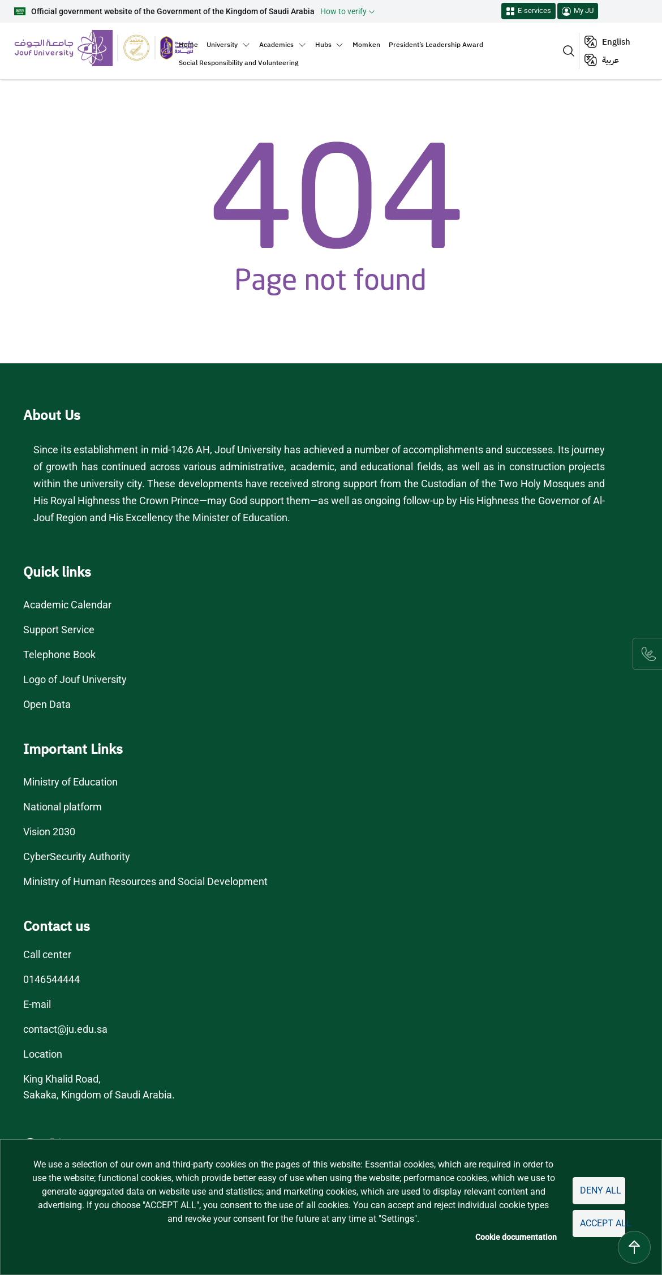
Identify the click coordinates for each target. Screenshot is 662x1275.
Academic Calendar (67, 605)
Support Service (59, 630)
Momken (366, 45)
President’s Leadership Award (436, 45)
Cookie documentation (512, 1237)
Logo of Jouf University (75, 679)
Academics (276, 45)
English (616, 42)
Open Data (47, 704)
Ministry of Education (70, 782)
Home (188, 45)
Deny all (598, 1190)
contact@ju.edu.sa (65, 1029)
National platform (61, 807)
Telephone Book (59, 654)
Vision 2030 (49, 832)
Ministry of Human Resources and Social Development (146, 881)
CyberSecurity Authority (76, 856)
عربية (610, 60)
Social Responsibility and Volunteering (238, 63)
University (222, 45)
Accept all (601, 1223)
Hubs (323, 45)
